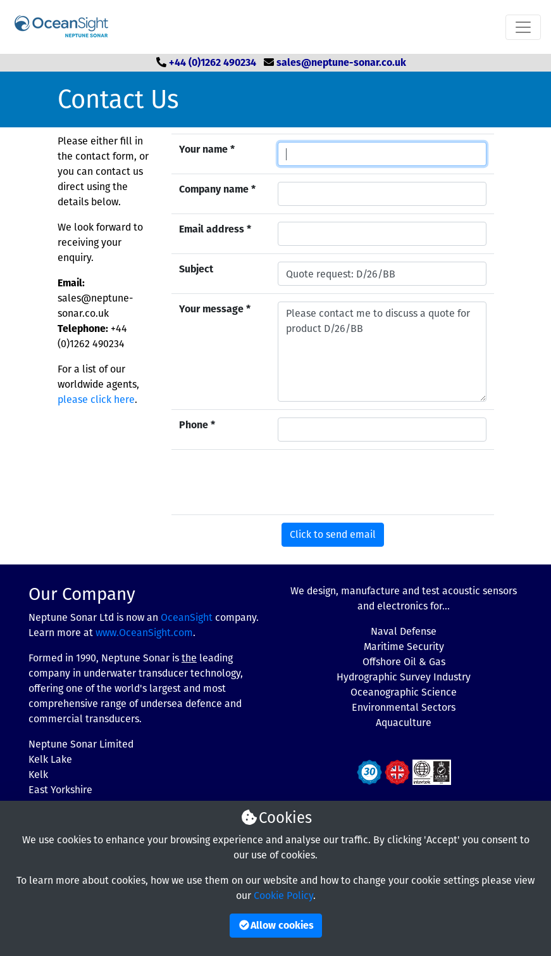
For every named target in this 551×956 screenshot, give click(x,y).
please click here (96, 399)
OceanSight (187, 617)
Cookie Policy (283, 895)
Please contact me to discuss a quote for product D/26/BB (382, 352)
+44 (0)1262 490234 (212, 62)
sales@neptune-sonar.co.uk (341, 62)
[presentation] (374, 482)
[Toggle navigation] (523, 27)
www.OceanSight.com (144, 633)
